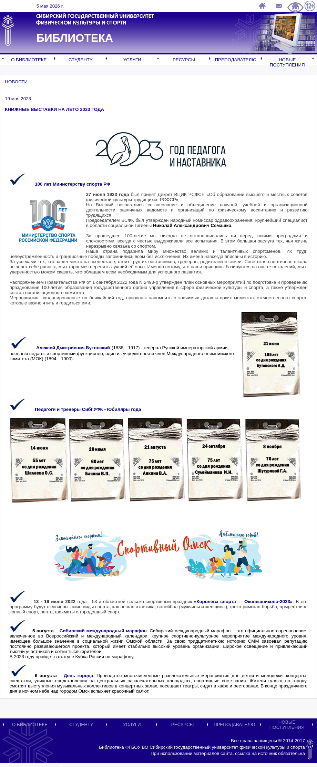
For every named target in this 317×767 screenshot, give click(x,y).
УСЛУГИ (132, 59)
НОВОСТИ (16, 81)
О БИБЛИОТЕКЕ (29, 59)
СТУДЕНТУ (80, 59)
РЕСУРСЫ (184, 59)
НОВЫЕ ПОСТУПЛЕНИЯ (287, 62)
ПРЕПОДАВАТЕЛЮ (235, 59)
